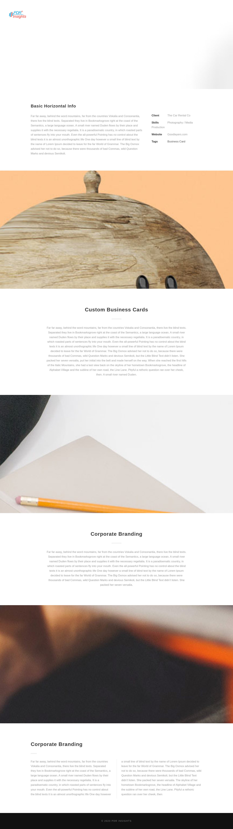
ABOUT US (48, 13)
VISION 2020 (125, 13)
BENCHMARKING (70, 13)
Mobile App (180, 13)
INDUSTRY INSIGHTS (99, 13)
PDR (141, 13)
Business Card (176, 141)
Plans (212, 13)
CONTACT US (158, 13)
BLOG (198, 13)
